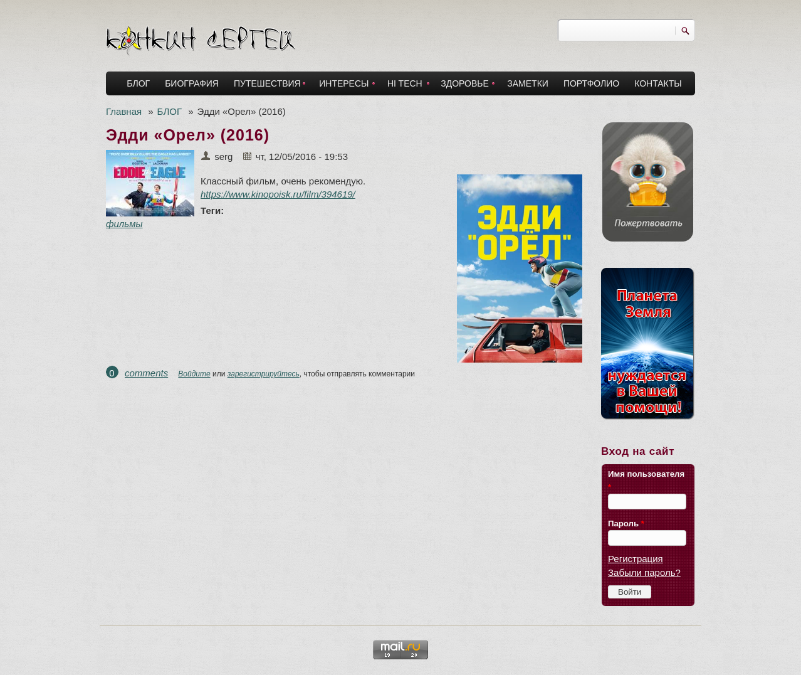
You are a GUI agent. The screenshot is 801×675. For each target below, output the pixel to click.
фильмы (124, 223)
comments (146, 373)
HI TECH (404, 83)
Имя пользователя (646, 480)
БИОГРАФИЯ (192, 83)
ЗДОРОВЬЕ (465, 83)
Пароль (626, 523)
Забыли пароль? (644, 572)
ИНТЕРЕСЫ (344, 83)
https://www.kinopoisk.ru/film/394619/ (278, 194)
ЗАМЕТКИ (527, 83)
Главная (124, 111)
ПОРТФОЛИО (591, 83)
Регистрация (635, 558)
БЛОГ (138, 83)
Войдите (194, 373)
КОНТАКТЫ (658, 83)
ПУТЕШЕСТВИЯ (267, 83)
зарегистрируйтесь (264, 373)
